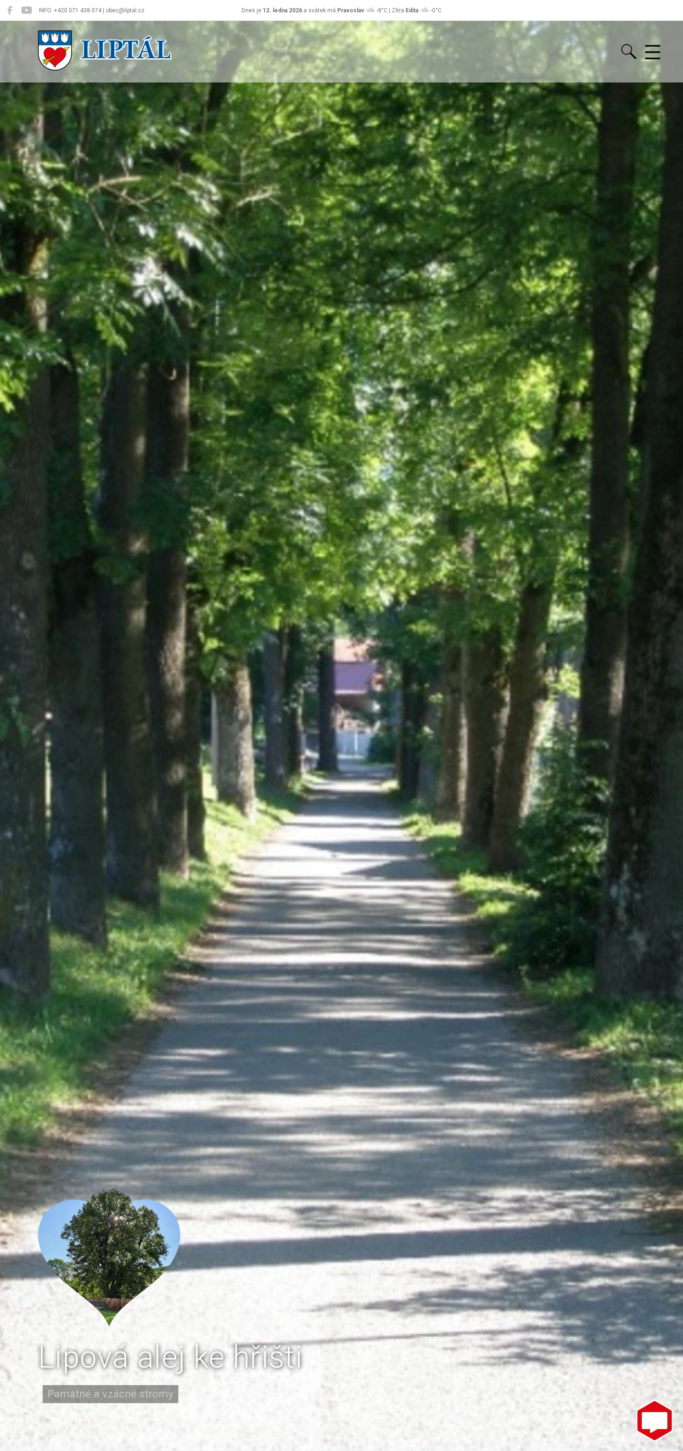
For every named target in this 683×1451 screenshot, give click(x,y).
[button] (341, 1398)
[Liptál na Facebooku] (9, 10)
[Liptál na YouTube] (26, 10)
